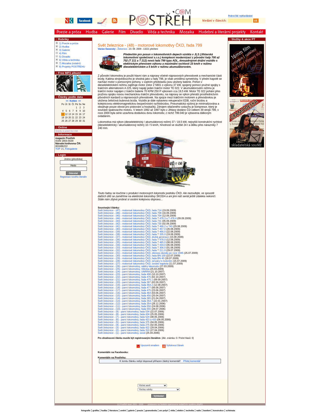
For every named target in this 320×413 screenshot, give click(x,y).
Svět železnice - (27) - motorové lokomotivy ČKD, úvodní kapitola (133, 263)
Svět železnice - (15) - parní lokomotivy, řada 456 (124, 295)
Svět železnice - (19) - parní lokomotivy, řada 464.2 (125, 285)
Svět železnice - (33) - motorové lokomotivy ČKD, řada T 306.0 (132, 247)
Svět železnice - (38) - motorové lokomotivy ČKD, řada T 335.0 (132, 234)
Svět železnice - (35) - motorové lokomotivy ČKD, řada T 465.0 (132, 242)
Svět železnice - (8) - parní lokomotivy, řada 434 (124, 314)
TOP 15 (59, 148)
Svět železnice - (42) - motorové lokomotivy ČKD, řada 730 (130, 223)
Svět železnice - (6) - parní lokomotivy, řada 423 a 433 (127, 319)
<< (67, 101)
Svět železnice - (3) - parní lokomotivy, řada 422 (124, 327)
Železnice (122, 49)
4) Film (63, 53)
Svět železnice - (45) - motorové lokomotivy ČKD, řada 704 (130, 215)
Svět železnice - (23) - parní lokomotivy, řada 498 (124, 274)
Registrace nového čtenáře (73, 177)
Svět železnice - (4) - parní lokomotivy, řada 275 (124, 325)
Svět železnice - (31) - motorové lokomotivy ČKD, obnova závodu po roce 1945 (140, 253)
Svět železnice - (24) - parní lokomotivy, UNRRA (124, 271)
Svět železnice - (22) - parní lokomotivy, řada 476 (124, 277)
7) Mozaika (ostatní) (70, 63)
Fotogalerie (71, 148)
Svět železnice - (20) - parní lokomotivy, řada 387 (124, 282)
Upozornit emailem (147, 345)
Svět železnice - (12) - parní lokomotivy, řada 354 (124, 303)
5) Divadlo (64, 56)
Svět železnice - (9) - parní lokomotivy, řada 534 (124, 311)
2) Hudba (64, 46)
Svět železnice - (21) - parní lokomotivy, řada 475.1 (125, 279)
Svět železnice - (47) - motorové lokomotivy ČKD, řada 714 (130, 210)
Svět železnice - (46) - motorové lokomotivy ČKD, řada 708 (130, 213)
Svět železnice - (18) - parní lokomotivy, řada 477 (124, 287)
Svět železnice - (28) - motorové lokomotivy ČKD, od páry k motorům (135, 261)
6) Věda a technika (69, 60)
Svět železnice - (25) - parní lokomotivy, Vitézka (123, 269)
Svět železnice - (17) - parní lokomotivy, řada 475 (124, 290)
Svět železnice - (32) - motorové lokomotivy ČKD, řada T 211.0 (132, 250)
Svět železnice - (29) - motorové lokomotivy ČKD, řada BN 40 (131, 258)
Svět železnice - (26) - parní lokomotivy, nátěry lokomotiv (128, 266)
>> (79, 101)
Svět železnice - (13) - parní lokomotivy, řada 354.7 (125, 301)
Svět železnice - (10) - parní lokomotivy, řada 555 (124, 309)
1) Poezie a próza (68, 43)
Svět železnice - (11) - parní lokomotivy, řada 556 (124, 306)
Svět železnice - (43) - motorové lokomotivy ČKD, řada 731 (130, 221)
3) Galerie (64, 50)
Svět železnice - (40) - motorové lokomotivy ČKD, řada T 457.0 (132, 229)
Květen (73, 101)
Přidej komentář (191, 361)
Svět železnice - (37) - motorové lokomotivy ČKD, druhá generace (133, 237)
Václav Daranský (107, 49)
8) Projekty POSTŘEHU (72, 66)
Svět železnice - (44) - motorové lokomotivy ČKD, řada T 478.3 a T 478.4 (137, 218)
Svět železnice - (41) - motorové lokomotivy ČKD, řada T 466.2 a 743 (135, 226)
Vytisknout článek (173, 345)
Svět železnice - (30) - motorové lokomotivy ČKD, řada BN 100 (132, 255)
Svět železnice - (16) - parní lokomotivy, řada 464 (124, 293)
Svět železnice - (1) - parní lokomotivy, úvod (121, 333)
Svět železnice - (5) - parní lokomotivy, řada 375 (124, 322)
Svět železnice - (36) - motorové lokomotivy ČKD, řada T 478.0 (132, 239)
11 (63, 114)
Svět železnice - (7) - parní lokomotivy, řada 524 (124, 317)
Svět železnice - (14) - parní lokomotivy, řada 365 (124, 298)
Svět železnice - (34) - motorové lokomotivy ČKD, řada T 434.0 (132, 245)
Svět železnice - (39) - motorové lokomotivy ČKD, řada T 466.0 (132, 231)
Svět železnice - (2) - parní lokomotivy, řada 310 (124, 330)
